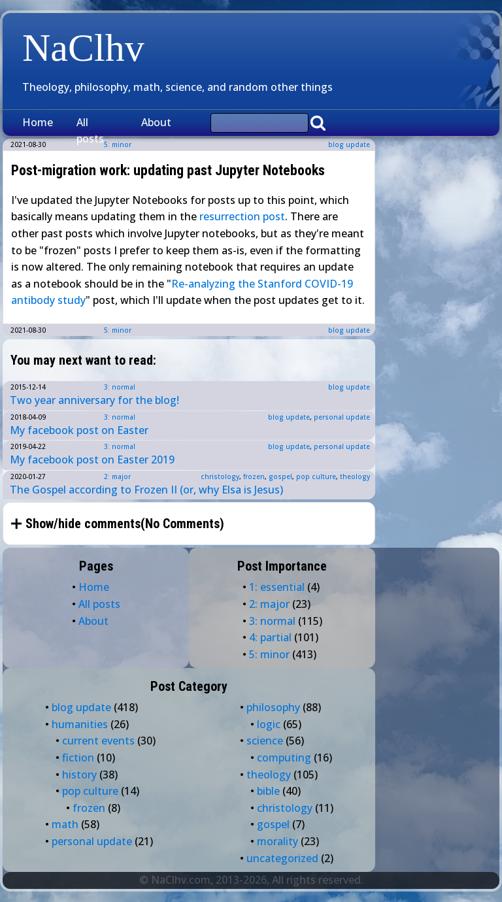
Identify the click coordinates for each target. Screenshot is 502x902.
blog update (349, 144)
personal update (342, 417)
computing (284, 757)
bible (268, 791)
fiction (78, 757)
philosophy (273, 707)
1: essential (277, 587)
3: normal (119, 387)
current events (98, 740)
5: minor (117, 330)
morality (277, 841)
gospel (280, 476)
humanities (80, 724)
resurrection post (242, 216)
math (65, 824)
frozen (254, 476)
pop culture (316, 476)
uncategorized (282, 858)
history (79, 774)
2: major (117, 476)
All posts (90, 130)
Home (37, 122)
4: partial (270, 637)
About (156, 122)
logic (268, 724)
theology (355, 476)
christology (220, 476)
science (264, 740)
